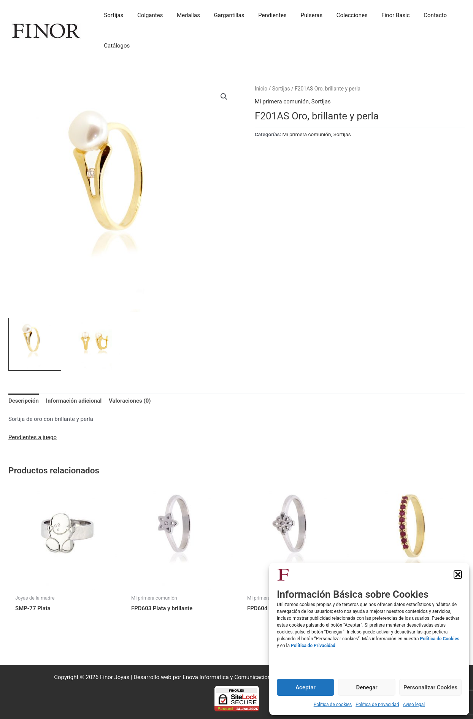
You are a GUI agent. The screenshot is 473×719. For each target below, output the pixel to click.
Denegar (366, 687)
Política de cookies (333, 704)
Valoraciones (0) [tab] (130, 400)
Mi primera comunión (282, 101)
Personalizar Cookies (430, 687)
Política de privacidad (377, 704)
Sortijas (281, 89)
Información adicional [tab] (74, 400)
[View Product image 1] (34, 344)
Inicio (261, 89)
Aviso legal (414, 704)
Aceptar (305, 687)
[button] (458, 574)
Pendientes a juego (32, 437)
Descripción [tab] (23, 400)
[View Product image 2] (93, 344)
